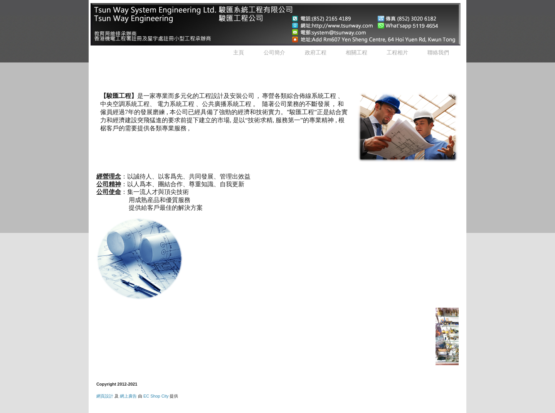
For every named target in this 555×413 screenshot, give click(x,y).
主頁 (238, 52)
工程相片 (397, 52)
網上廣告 (128, 396)
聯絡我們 (438, 52)
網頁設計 (104, 396)
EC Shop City (155, 396)
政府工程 (315, 52)
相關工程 (356, 52)
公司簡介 (274, 52)
